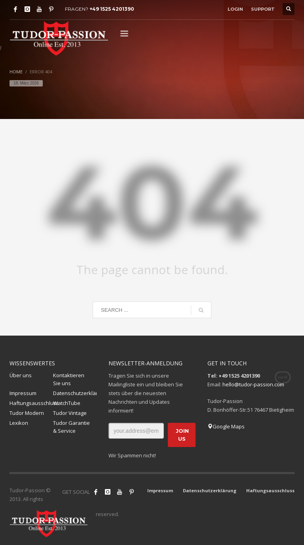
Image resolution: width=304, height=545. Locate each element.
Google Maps (226, 426)
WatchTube (66, 403)
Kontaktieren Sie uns (68, 379)
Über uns (21, 375)
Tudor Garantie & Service (71, 427)
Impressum (23, 393)
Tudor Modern (27, 412)
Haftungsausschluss (31, 403)
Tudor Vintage (70, 412)
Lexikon (19, 422)
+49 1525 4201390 (111, 9)
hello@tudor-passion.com (253, 384)
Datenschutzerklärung (75, 393)
